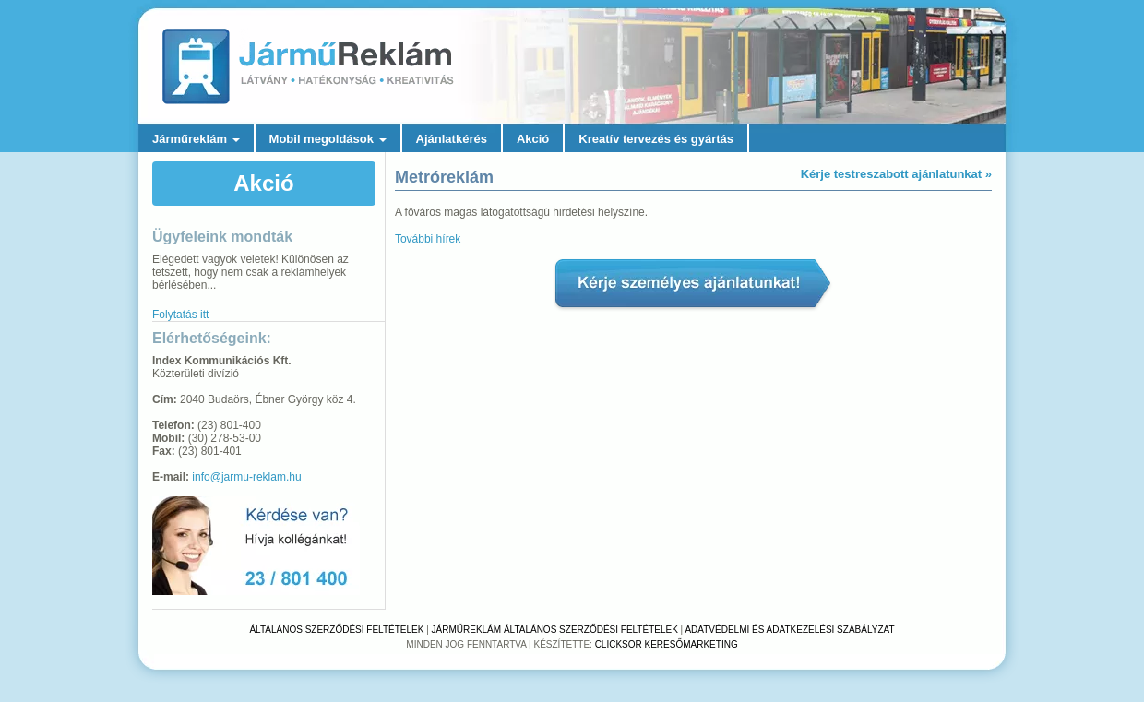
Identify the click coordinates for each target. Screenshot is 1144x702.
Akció (533, 139)
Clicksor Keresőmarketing (666, 644)
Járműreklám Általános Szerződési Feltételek (555, 630)
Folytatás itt (180, 314)
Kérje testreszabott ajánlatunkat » (896, 174)
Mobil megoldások (328, 139)
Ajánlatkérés (451, 139)
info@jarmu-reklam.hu (246, 476)
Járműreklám (196, 139)
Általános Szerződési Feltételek (336, 630)
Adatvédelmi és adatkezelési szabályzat (789, 630)
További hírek (427, 238)
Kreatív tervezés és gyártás (655, 139)
